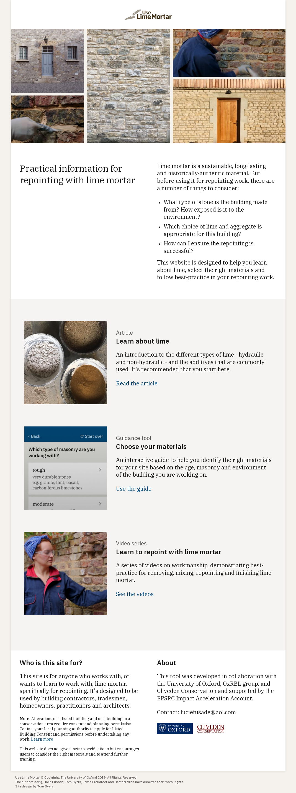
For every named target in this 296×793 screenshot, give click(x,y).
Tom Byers (45, 786)
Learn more (42, 739)
